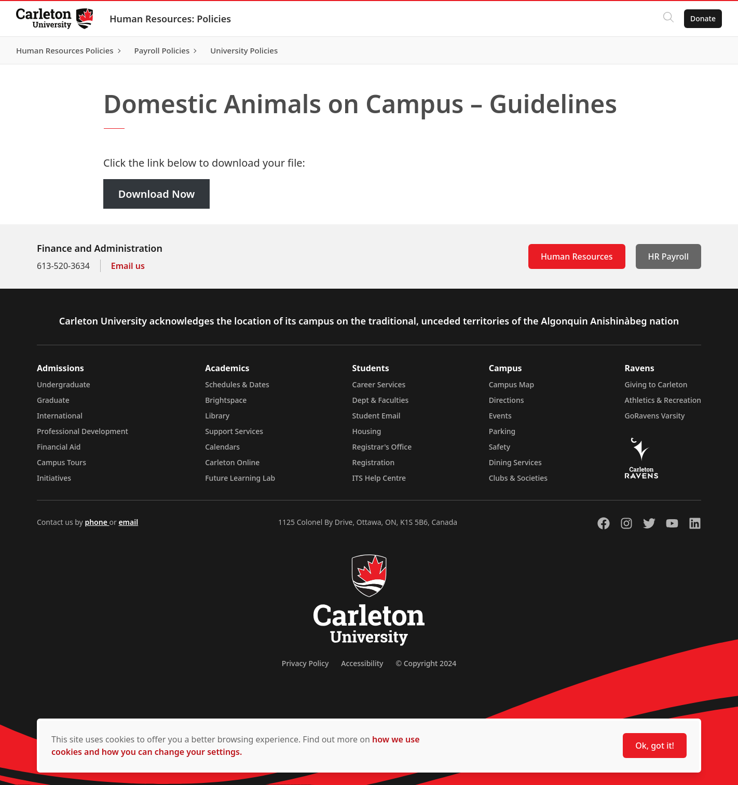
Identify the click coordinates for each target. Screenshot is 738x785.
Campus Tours (61, 462)
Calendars (222, 447)
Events (500, 416)
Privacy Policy (305, 663)
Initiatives (54, 478)
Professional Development (82, 431)
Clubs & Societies (518, 478)
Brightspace (226, 400)
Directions (506, 400)
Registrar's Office (382, 447)
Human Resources (577, 256)
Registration (373, 462)
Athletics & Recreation (663, 400)
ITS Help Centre (379, 478)
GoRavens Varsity (655, 416)
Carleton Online (232, 462)
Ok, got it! (654, 745)
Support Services (234, 431)
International (60, 416)
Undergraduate (63, 384)
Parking (502, 431)
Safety (500, 447)
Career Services (379, 384)
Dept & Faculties (380, 400)
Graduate (53, 400)
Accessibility (362, 663)
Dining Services (515, 462)
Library (217, 416)
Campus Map (512, 384)
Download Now (156, 194)
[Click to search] (668, 18)
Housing (366, 431)
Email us (128, 266)
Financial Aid (58, 447)
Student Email (376, 416)
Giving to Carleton (656, 384)
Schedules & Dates (237, 384)
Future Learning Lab (240, 478)
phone (97, 522)
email (128, 522)
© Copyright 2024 (425, 663)
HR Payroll (668, 256)
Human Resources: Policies (170, 18)
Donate (702, 18)
